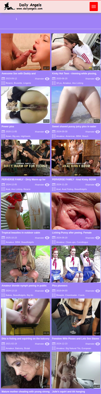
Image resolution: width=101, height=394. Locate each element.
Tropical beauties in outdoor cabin (21, 232)
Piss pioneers (59, 285)
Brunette (18, 83)
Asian (8, 136)
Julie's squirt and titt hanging (68, 391)
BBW (78, 136)
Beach (85, 136)
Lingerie (27, 83)
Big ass (16, 136)
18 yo (59, 83)
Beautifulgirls (80, 189)
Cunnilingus (82, 242)
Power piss (8, 126)
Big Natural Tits (73, 348)
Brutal (27, 348)
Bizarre (9, 83)
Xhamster (42, 78)
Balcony (19, 348)
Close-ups (71, 242)
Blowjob (60, 295)
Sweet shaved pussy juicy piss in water (74, 126)
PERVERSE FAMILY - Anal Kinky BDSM (74, 179)
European (86, 348)
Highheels (25, 136)
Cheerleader (71, 295)
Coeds (81, 295)
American (70, 136)
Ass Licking (77, 83)
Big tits (30, 295)
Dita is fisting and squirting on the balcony (26, 338)
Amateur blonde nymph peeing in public (24, 285)
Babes (9, 295)
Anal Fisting (67, 189)
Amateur (67, 83)
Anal (8, 189)
